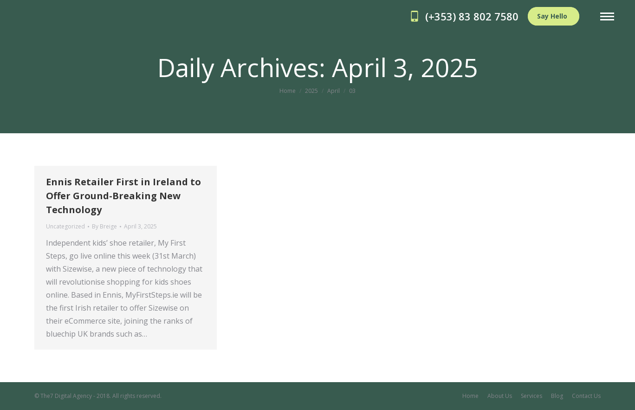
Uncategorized (65, 226)
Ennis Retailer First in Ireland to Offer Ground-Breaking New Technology (123, 196)
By (104, 226)
